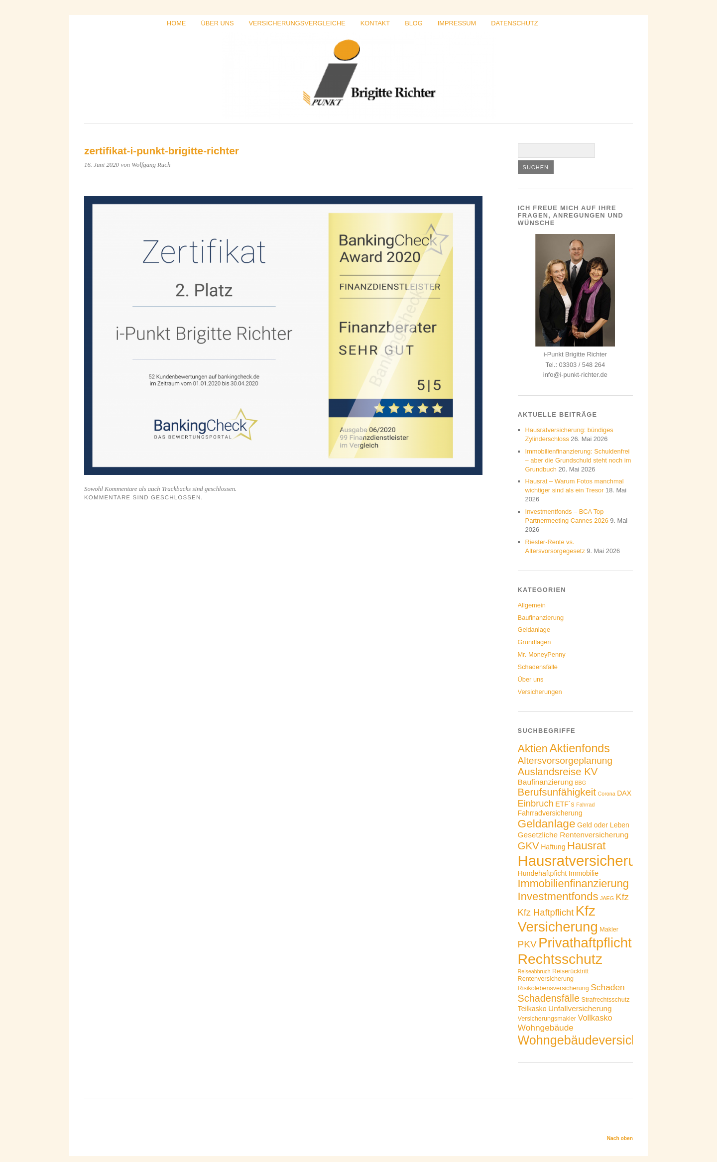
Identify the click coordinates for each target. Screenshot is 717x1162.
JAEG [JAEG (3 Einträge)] (607, 898)
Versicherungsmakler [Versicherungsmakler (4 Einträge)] (547, 1018)
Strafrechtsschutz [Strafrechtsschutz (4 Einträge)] (606, 999)
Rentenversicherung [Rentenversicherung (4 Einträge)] (546, 978)
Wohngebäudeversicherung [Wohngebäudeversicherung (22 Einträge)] (594, 1040)
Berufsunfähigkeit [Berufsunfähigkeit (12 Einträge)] (557, 792)
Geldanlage (534, 629)
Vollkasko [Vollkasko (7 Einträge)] (595, 1017)
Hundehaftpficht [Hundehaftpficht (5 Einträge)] (542, 873)
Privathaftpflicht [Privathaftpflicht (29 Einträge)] (584, 942)
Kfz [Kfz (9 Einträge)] (622, 897)
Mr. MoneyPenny (542, 654)
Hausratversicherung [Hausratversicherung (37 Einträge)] (585, 860)
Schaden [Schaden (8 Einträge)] (607, 987)
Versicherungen (540, 692)
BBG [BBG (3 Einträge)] (581, 783)
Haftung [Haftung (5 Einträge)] (553, 847)
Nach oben (620, 1138)
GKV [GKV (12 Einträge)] (528, 845)
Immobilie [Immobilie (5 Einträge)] (583, 873)
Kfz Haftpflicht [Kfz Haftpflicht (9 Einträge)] (546, 912)
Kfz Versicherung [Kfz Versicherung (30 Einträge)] (558, 918)
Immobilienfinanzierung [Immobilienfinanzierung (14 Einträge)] (573, 883)
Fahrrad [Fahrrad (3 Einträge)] (585, 805)
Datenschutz (514, 23)
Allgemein (532, 605)
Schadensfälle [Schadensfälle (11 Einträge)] (549, 998)
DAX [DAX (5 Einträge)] (624, 793)
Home (176, 23)
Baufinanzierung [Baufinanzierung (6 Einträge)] (545, 782)
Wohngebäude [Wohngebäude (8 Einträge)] (546, 1028)
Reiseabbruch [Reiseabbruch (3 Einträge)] (534, 971)
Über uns (217, 23)
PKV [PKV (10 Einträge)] (527, 944)
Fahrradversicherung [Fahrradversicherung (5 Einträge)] (550, 813)
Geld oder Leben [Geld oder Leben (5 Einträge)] (603, 825)
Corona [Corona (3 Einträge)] (606, 794)
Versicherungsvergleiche (297, 23)
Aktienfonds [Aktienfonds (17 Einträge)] (579, 748)
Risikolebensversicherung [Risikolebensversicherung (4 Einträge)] (553, 988)
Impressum (457, 23)
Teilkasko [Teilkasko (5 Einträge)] (532, 1009)
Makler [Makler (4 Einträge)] (608, 929)
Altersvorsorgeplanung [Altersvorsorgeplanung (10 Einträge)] (565, 760)
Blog (414, 23)
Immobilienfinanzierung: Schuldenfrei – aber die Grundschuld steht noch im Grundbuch (578, 460)
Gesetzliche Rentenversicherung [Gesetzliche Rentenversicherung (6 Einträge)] (573, 834)
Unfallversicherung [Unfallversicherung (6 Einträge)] (580, 1008)
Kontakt (375, 23)
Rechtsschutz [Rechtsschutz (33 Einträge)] (560, 959)
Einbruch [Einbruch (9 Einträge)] (536, 803)
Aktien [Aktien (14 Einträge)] (533, 748)
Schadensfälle (538, 667)
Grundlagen (534, 642)
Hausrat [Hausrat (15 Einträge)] (586, 845)
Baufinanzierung (541, 617)
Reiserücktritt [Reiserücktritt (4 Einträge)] (570, 971)
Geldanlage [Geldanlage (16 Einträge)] (547, 823)
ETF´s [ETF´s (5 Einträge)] (564, 804)
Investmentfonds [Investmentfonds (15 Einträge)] (558, 896)
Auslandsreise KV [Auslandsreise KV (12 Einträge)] (558, 771)
